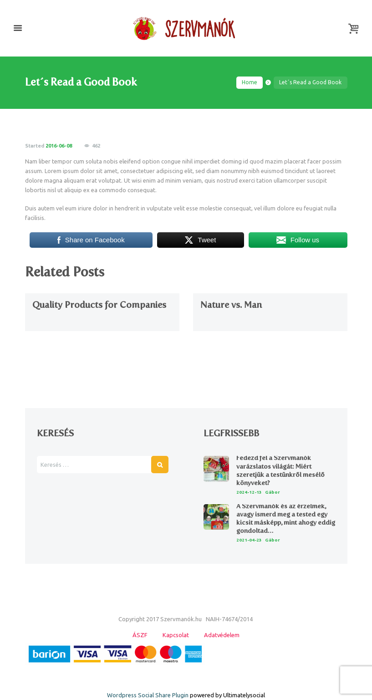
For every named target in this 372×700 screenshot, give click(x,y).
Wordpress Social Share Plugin (148, 695)
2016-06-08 (59, 145)
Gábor (272, 492)
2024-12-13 (249, 492)
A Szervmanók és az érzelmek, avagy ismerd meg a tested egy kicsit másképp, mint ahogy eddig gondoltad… (285, 518)
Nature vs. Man (231, 304)
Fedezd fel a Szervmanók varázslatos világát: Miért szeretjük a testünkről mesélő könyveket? (280, 471)
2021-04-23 (249, 539)
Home (249, 82)
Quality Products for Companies (99, 304)
